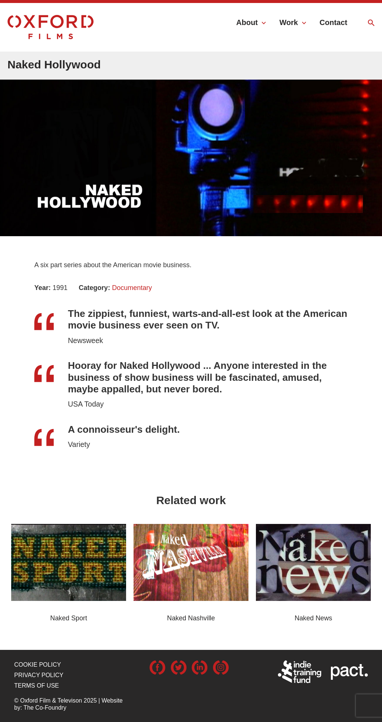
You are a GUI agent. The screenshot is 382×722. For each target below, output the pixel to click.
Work (288, 22)
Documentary (132, 287)
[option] (191, 140)
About (247, 22)
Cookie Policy (37, 664)
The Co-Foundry (45, 707)
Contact (333, 22)
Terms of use (36, 685)
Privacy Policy (38, 675)
